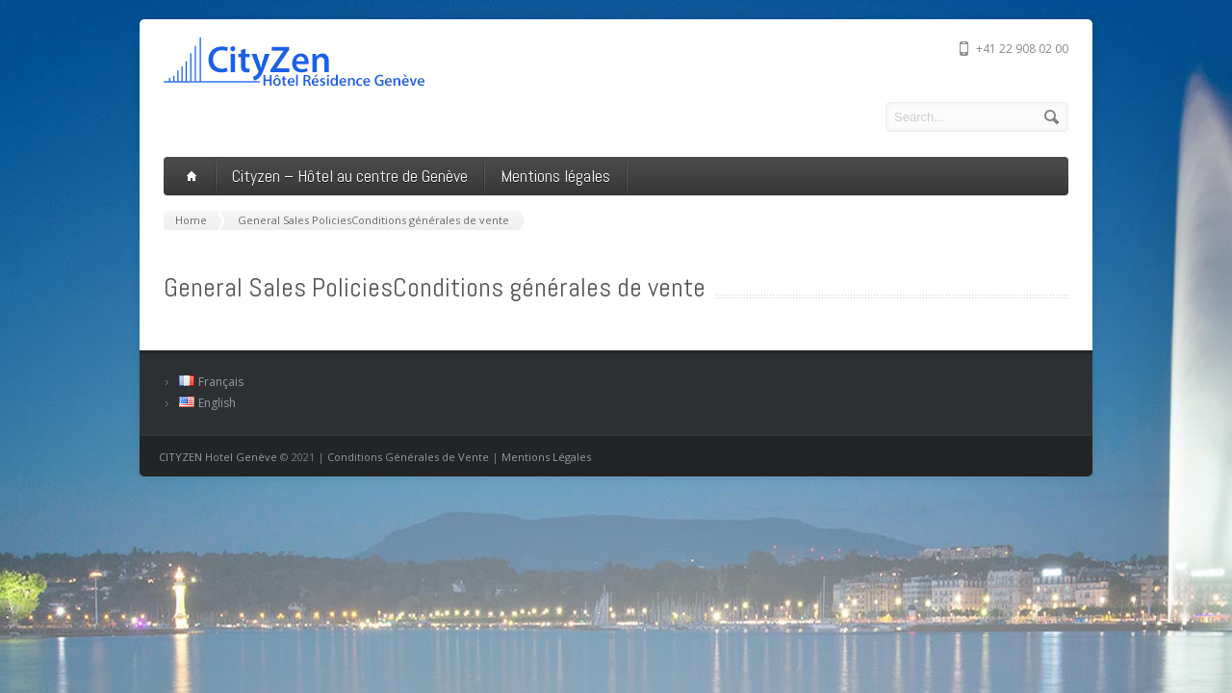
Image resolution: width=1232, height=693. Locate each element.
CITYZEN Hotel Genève (218, 456)
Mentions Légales (546, 456)
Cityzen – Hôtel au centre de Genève (350, 176)
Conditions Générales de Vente (408, 456)
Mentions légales (555, 176)
